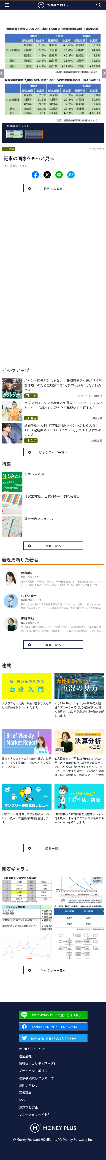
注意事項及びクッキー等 (36, 1078)
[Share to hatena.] (71, 174)
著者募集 (25, 1092)
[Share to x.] (47, 174)
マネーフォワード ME (34, 1114)
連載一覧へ (53, 848)
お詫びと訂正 (28, 1107)
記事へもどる (53, 188)
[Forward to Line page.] (53, 1015)
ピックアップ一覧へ (53, 452)
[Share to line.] (59, 174)
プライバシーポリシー (35, 1070)
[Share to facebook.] (35, 174)
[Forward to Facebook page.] (53, 1026)
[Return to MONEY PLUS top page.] (53, 4)
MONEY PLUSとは (32, 1048)
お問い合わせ (28, 1085)
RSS (22, 1100)
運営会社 (25, 1056)
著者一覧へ (53, 645)
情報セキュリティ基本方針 (38, 1063)
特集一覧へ (53, 546)
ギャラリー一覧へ (53, 970)
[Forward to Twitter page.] (53, 1038)
